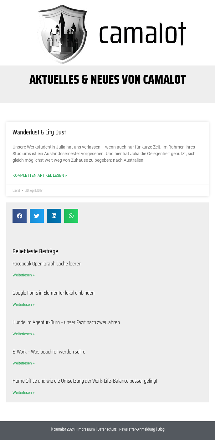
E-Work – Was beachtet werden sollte (49, 351)
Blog (161, 429)
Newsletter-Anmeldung (137, 429)
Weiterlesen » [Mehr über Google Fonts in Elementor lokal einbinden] (24, 304)
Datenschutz (107, 429)
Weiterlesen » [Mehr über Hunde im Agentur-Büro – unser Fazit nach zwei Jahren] (24, 334)
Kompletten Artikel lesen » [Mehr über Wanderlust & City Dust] (40, 175)
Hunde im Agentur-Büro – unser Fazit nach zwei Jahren (66, 322)
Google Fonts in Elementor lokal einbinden (54, 292)
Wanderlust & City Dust (39, 132)
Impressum (86, 429)
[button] (20, 216)
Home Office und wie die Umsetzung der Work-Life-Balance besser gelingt (85, 380)
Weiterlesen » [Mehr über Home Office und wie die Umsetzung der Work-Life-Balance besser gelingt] (24, 392)
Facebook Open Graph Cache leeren (47, 263)
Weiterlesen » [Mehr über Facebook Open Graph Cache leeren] (24, 275)
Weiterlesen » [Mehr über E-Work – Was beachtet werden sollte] (24, 363)
